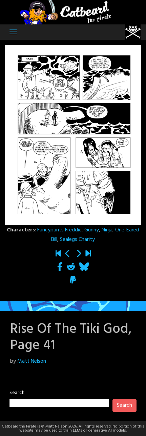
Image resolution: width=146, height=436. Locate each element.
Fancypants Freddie (59, 230)
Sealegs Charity (77, 239)
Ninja (107, 230)
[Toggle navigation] (13, 32)
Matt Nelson (31, 361)
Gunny (91, 230)
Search (16, 392)
